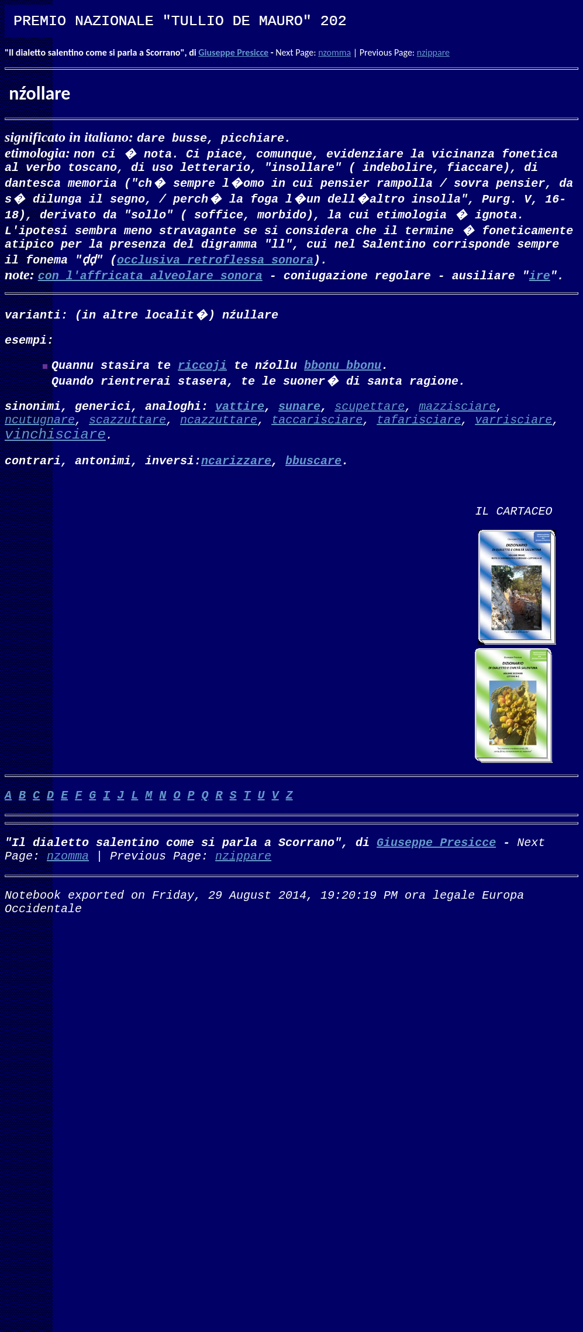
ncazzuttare (218, 433)
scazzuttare (127, 433)
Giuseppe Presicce (233, 52)
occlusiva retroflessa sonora (215, 264)
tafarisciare (419, 433)
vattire (239, 417)
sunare (299, 417)
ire (539, 279)
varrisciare (513, 433)
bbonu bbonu (342, 374)
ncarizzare (236, 477)
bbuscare (313, 477)
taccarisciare (317, 433)
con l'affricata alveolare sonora (150, 279)
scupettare (369, 417)
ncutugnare (40, 433)
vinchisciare (55, 449)
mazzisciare (457, 417)
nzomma (334, 52)
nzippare (433, 52)
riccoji (202, 374)
